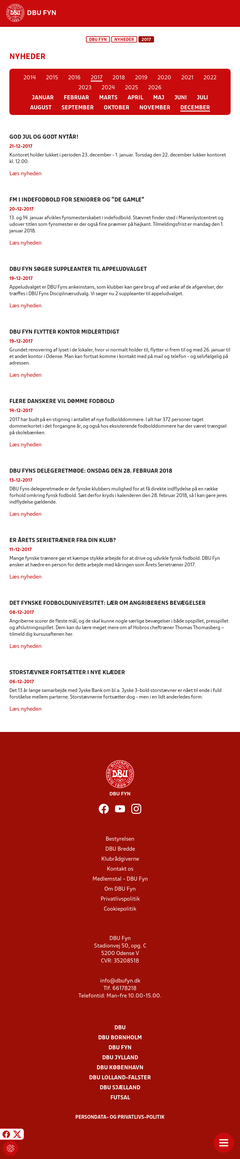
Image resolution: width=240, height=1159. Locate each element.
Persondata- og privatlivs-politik (120, 1117)
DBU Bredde (120, 849)
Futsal (120, 1098)
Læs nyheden (25, 174)
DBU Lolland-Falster (120, 1078)
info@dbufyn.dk (120, 981)
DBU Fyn (98, 40)
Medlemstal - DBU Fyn (120, 879)
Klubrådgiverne (120, 859)
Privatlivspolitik (120, 899)
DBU (120, 1028)
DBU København (120, 1068)
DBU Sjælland (120, 1088)
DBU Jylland (120, 1058)
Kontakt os (120, 869)
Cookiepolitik (120, 909)
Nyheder (124, 40)
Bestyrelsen (120, 839)
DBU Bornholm (120, 1038)
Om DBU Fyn (120, 889)
